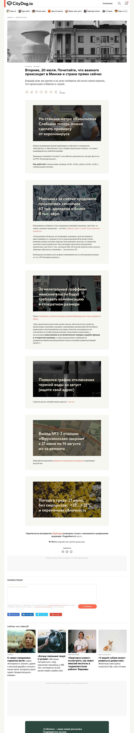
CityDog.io (28, 66)
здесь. (79, 539)
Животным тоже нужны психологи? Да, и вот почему (111, 666)
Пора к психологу (104, 657)
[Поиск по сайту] (119, 3)
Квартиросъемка (73, 657)
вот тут (73, 404)
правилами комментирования (44, 610)
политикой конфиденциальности (57, 608)
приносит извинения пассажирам (69, 463)
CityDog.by (57, 536)
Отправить (87, 609)
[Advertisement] (67, 567)
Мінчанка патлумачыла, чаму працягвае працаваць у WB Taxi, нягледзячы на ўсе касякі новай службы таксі (51, 665)
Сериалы (10, 657)
